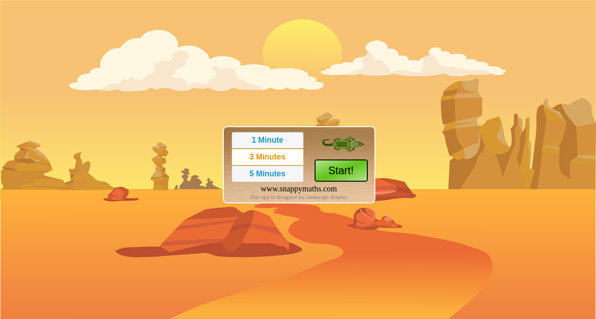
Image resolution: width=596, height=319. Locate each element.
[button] (268, 140)
